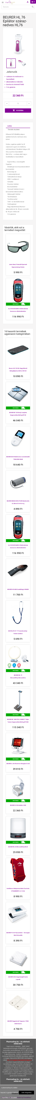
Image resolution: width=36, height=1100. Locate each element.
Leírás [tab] (9, 126)
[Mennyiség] (18, 103)
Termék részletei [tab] (13, 129)
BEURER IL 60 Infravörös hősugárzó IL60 (18, 763)
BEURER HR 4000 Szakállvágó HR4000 (18, 589)
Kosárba (18, 110)
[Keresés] (18, 7)
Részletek (14, 1097)
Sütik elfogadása (26, 1092)
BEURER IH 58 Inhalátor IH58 (18, 805)
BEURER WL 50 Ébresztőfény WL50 (18, 847)
